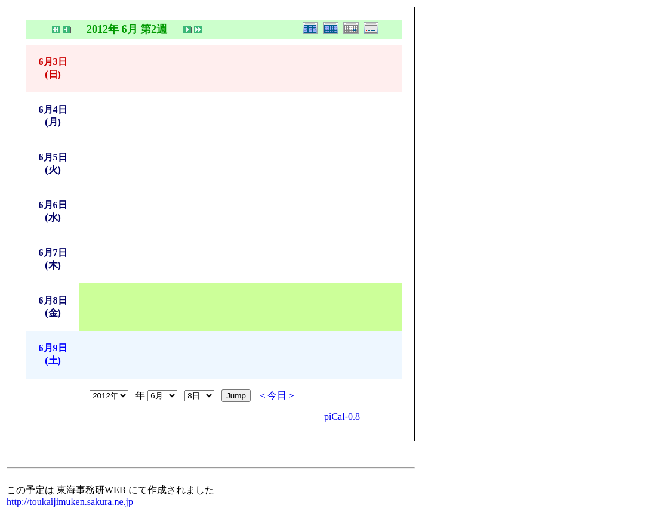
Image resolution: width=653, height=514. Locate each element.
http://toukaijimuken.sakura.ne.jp (70, 502)
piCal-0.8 (342, 416)
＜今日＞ (277, 395)
